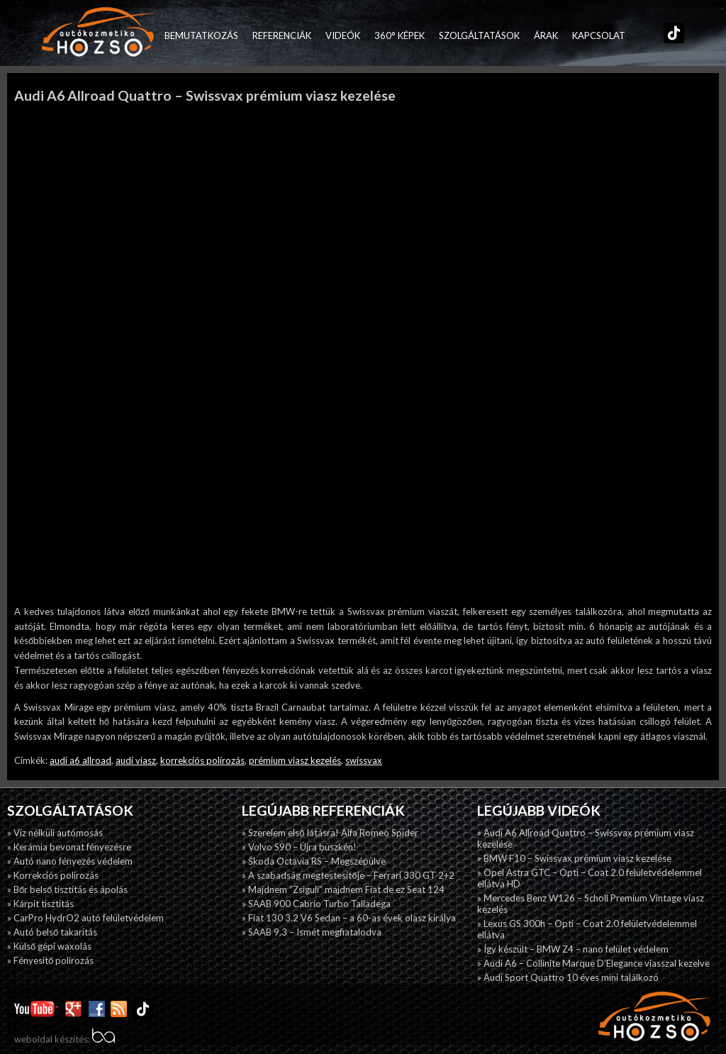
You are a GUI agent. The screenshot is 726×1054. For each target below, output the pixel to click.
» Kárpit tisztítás (40, 903)
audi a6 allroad (80, 760)
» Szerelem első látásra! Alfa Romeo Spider (330, 832)
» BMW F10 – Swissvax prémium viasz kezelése (574, 858)
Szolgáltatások (479, 35)
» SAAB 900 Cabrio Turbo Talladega (316, 903)
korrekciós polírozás (202, 760)
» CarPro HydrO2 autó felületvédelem (85, 917)
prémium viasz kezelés (295, 760)
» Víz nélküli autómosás (55, 832)
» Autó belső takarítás (52, 932)
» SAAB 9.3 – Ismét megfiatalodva (311, 932)
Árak (546, 35)
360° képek (399, 35)
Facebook (639, 35)
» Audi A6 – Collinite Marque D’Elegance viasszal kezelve (593, 963)
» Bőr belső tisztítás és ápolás (67, 889)
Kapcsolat (598, 35)
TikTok (671, 35)
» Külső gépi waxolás (49, 946)
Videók (342, 35)
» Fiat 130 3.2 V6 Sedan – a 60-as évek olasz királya (349, 917)
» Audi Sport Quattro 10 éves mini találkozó (568, 977)
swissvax (363, 760)
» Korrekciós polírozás (53, 875)
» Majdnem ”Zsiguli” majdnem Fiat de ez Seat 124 (343, 889)
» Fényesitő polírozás (50, 960)
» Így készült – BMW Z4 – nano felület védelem (573, 949)
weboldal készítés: (64, 1039)
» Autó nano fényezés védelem (70, 861)
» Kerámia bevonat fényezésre (69, 847)
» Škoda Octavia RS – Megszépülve (314, 861)
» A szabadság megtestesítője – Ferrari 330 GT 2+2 (348, 875)
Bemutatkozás (201, 35)
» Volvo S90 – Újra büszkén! (299, 847)
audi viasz (136, 760)
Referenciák (281, 35)
